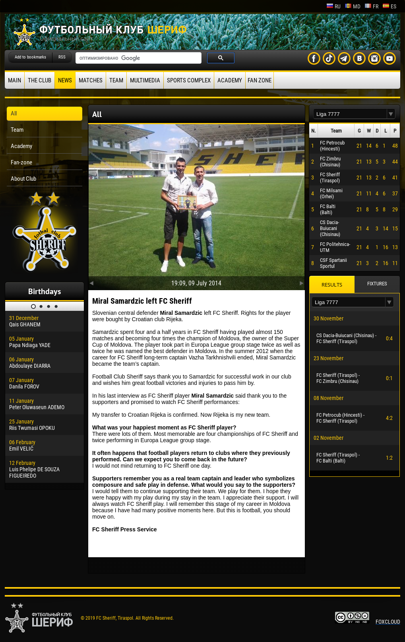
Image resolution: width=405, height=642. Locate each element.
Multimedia (145, 80)
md (352, 6)
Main (14, 80)
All (14, 113)
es (389, 6)
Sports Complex (189, 80)
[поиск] (137, 58)
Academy (229, 80)
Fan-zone (21, 162)
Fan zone (259, 80)
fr (371, 6)
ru (333, 6)
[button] (391, 114)
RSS (62, 57)
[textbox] (350, 114)
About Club (23, 178)
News (65, 80)
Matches (91, 80)
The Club (39, 80)
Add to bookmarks (30, 57)
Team (116, 80)
